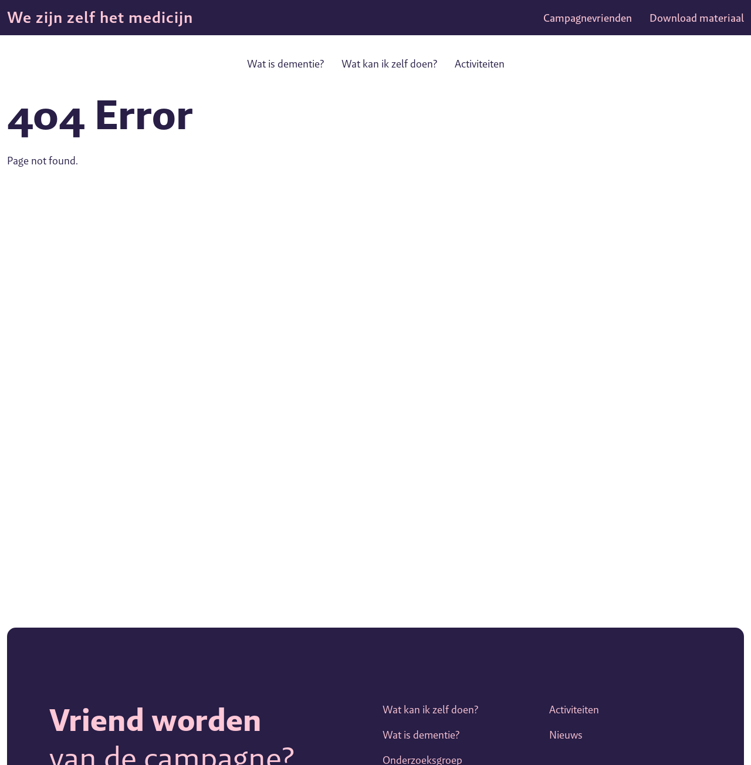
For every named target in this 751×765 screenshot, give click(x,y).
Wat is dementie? (285, 63)
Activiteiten (480, 63)
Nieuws (566, 735)
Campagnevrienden (587, 18)
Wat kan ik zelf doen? (389, 63)
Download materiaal (696, 18)
